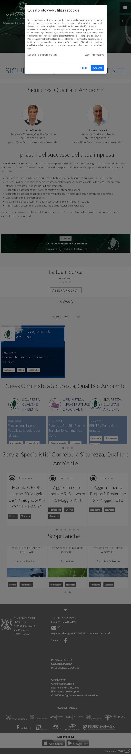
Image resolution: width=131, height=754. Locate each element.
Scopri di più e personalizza (42, 54)
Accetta (97, 67)
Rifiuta (83, 67)
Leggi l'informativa (94, 54)
